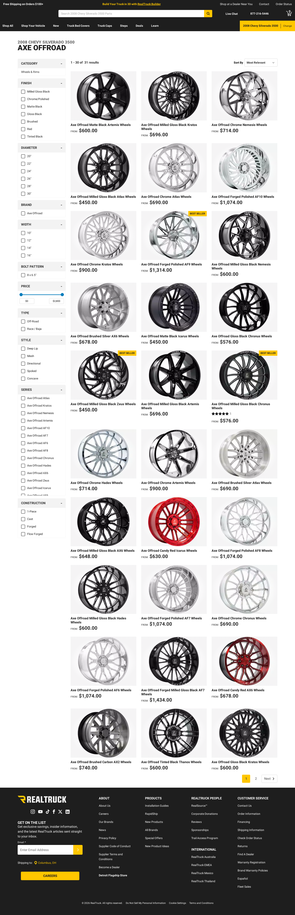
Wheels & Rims (30, 71)
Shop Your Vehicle (33, 25)
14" (29, 247)
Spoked (32, 371)
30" (29, 193)
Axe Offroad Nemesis (40, 413)
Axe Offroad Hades (39, 465)
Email (22, 842)
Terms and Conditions (201, 903)
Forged (31, 526)
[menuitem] (8, 26)
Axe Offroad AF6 (37, 443)
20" (29, 156)
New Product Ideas (157, 846)
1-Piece (31, 511)
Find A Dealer (246, 854)
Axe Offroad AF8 (37, 450)
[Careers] (50, 876)
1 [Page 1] (246, 779)
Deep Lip (32, 348)
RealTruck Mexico (202, 873)
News (102, 830)
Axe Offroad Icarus (39, 488)
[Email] (45, 850)
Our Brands (106, 821)
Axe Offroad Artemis (40, 420)
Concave (32, 378)
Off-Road (33, 321)
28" (29, 186)
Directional (34, 363)
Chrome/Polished (38, 99)
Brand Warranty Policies (253, 870)
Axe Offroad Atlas (38, 398)
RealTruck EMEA (201, 865)
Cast (30, 519)
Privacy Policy (107, 838)
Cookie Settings (177, 903)
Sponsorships (200, 830)
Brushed (32, 121)
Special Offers (154, 838)
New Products (154, 821)
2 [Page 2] (256, 779)
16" (29, 255)
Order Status (284, 4)
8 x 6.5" (31, 275)
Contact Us (245, 805)
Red (29, 129)
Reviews (196, 821)
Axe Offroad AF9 (37, 495)
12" (29, 240)
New (56, 25)
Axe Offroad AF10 (38, 428)
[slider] (21, 294)
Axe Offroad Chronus (40, 458)
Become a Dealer (109, 867)
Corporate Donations (204, 813)
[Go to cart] (289, 13)
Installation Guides (157, 805)
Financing (244, 821)
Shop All (7, 25)
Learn (155, 25)
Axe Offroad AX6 (37, 473)
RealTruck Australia (203, 857)
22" (29, 163)
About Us (104, 805)
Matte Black (34, 106)
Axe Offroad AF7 (37, 435)
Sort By (238, 62)
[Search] (135, 13)
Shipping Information (251, 830)
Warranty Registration (251, 862)
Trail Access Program (204, 838)
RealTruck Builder (149, 4)
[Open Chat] (228, 13)
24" (29, 171)
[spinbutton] (26, 301)
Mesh (30, 356)
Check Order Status (250, 838)
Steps (124, 25)
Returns (243, 846)
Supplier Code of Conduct (115, 846)
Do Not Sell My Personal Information (146, 903)
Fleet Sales (244, 886)
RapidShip (151, 813)
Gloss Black (34, 114)
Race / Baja (34, 328)
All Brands (151, 830)
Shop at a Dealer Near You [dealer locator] (236, 4)
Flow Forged (35, 534)
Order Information (249, 813)
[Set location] (45, 863)
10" (29, 232)
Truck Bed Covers (78, 25)
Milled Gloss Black (38, 91)
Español (243, 878)
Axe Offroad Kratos (39, 405)
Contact (264, 4)
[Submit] (78, 850)
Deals (139, 25)
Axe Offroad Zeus (38, 480)
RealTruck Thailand (203, 881)
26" (29, 178)
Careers (104, 813)
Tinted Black (35, 136)
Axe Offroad (34, 213)
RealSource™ (199, 805)
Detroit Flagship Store (113, 875)
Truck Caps (105, 25)
